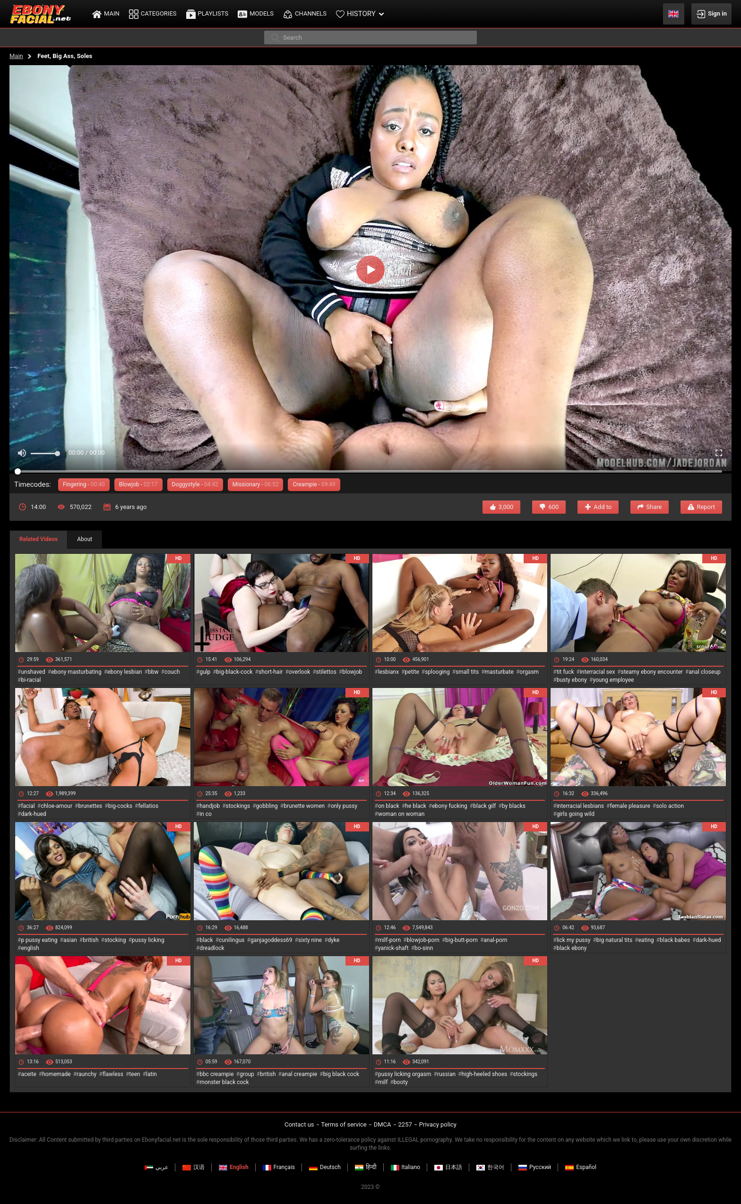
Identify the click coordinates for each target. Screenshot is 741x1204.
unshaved (33, 672)
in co (205, 814)
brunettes (90, 806)
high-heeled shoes (484, 1074)
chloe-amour (56, 806)
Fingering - (84, 484)
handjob (209, 806)
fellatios (148, 806)
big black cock (341, 1074)
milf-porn (389, 940)
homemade (56, 1074)
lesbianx (388, 672)
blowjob (352, 672)
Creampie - (314, 484)
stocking (115, 940)
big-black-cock (234, 672)
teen (134, 1074)
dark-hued (33, 814)
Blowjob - (138, 484)
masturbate (499, 672)
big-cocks (120, 806)
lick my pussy (574, 940)
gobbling (267, 806)
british (90, 940)
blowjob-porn (422, 940)
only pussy (344, 806)
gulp (204, 672)
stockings (238, 806)
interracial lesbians (580, 806)
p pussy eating (39, 940)
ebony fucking (449, 806)
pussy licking (148, 940)
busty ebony (572, 680)
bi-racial (31, 680)
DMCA (382, 1124)
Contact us (299, 1124)
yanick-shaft (393, 948)
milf (383, 1082)
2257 (405, 1124)
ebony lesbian (124, 672)
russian (446, 1074)
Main (16, 55)
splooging (437, 672)
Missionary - (256, 484)
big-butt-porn (461, 940)
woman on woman (401, 814)
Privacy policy (438, 1124)
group (247, 1074)
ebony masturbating (76, 672)
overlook (299, 672)
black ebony (572, 948)
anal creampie (299, 1074)
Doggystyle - (195, 484)
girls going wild (576, 814)
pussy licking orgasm (404, 1074)
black (206, 940)
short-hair (270, 672)
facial (27, 806)
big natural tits (614, 940)
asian (70, 940)
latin (151, 1074)
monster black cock (224, 1082)
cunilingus (231, 940)
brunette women (304, 806)
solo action (670, 806)
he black (415, 806)
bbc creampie (216, 1074)
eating (646, 940)
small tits (467, 672)
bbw (153, 672)
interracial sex (597, 672)
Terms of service (344, 1124)
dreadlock (211, 948)
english (30, 948)
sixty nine (310, 940)
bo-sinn (423, 948)
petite (412, 672)
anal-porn (495, 940)
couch (172, 672)
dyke (334, 940)
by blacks (514, 806)
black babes (675, 940)
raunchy (86, 1074)
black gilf (484, 806)
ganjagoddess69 (271, 940)
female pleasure (630, 806)
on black (388, 806)
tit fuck (565, 672)
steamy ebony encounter (652, 672)
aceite (28, 1074)
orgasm (529, 672)
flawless (113, 1074)
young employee (613, 680)
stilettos (326, 672)
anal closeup (705, 672)
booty (401, 1082)
